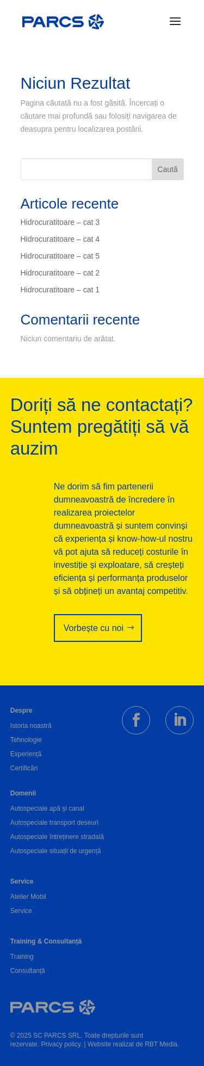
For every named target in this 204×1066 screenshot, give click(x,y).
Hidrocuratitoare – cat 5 (60, 256)
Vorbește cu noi (93, 628)
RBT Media (161, 1044)
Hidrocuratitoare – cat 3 (60, 222)
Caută (167, 169)
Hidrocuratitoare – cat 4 (60, 239)
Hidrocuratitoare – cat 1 (60, 289)
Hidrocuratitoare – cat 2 (60, 272)
